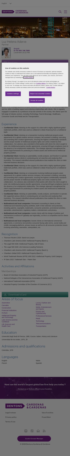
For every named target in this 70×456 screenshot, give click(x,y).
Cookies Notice (28, 77)
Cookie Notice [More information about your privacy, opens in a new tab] (50, 87)
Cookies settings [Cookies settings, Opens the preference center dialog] (13, 93)
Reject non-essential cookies (40, 93)
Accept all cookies (37, 100)
